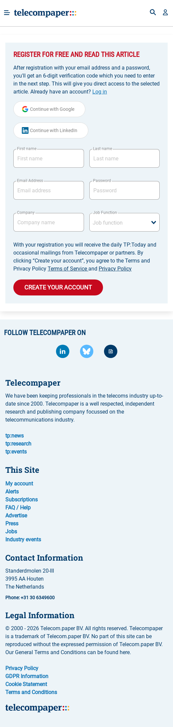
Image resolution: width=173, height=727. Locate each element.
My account (19, 483)
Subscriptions (21, 499)
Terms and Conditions (31, 692)
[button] (165, 13)
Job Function (105, 212)
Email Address (30, 180)
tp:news (14, 436)
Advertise (16, 515)
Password (102, 180)
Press (11, 523)
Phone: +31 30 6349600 (30, 597)
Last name (102, 148)
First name (26, 148)
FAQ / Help (18, 507)
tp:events (16, 452)
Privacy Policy (115, 269)
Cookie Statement (26, 684)
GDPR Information (26, 676)
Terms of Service (68, 269)
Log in (99, 92)
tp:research (18, 444)
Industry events (23, 539)
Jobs (11, 531)
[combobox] (124, 222)
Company (26, 212)
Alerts (12, 491)
